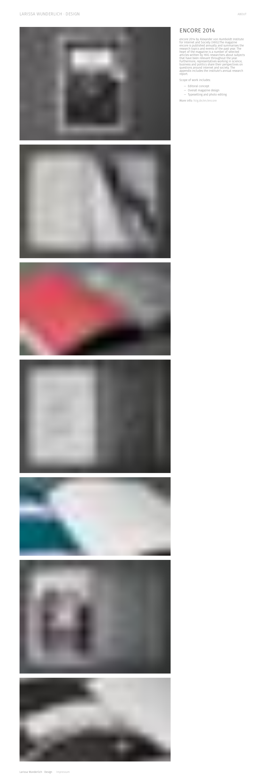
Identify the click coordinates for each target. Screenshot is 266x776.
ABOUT (242, 14)
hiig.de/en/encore (205, 100)
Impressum (63, 772)
